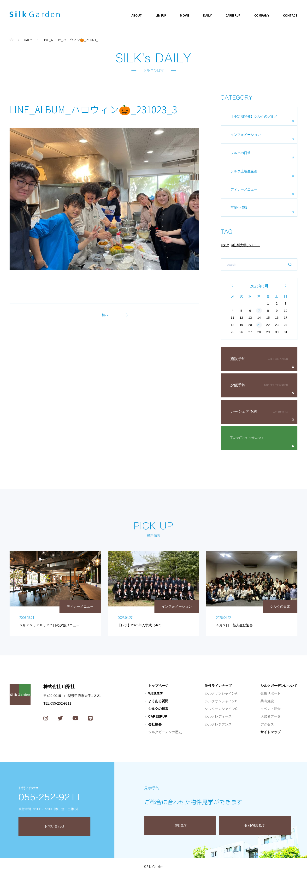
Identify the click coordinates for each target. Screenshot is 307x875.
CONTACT (290, 15)
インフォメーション (245, 135)
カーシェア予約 (243, 411)
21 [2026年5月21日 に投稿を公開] (259, 325)
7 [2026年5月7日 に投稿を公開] (259, 310)
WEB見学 (155, 693)
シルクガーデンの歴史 (165, 732)
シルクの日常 (240, 153)
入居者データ (270, 716)
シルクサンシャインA (221, 693)
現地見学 (180, 825)
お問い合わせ (54, 826)
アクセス (267, 724)
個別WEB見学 (254, 825)
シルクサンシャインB (221, 701)
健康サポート (270, 693)
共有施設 (267, 701)
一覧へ (103, 315)
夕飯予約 (238, 385)
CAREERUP (233, 15)
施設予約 (238, 359)
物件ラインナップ (218, 686)
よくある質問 (158, 701)
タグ (226, 245)
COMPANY (261, 15)
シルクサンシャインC (221, 709)
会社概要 (155, 724)
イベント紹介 (270, 709)
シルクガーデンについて (278, 686)
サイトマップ (270, 732)
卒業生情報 (238, 208)
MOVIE (184, 15)
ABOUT (136, 15)
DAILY (207, 15)
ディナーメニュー (243, 189)
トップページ (158, 686)
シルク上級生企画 (243, 171)
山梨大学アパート (246, 245)
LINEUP (160, 15)
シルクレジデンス (218, 724)
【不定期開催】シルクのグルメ (253, 116)
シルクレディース (218, 716)
